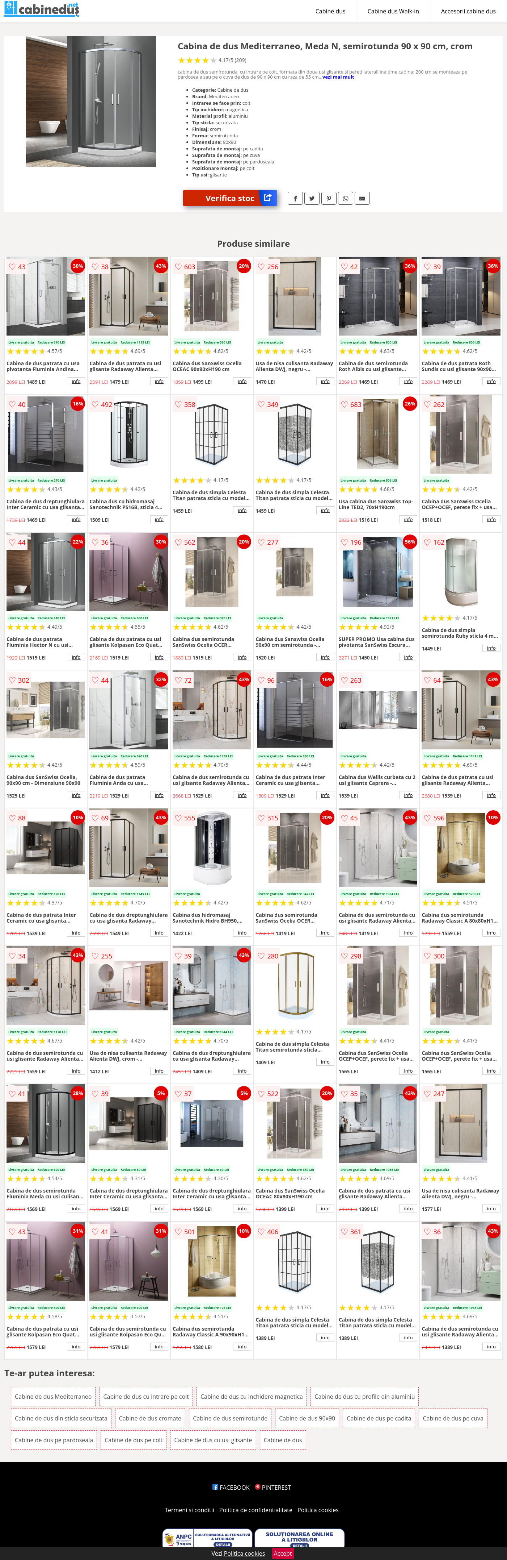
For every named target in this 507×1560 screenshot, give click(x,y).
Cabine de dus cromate (150, 1418)
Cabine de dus (283, 1440)
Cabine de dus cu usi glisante (213, 1440)
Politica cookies (318, 1510)
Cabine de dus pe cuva (453, 1418)
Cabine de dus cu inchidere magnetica (251, 1397)
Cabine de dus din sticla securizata (61, 1418)
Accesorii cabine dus (468, 11)
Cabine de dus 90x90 (307, 1418)
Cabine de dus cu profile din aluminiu (364, 1397)
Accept (283, 1553)
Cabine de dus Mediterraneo (53, 1397)
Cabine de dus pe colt (133, 1440)
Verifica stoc (241, 198)
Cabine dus (331, 11)
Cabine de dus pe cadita (379, 1418)
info (76, 381)
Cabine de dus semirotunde (230, 1418)
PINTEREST (273, 1488)
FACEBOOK (231, 1488)
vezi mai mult (338, 77)
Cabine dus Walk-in (393, 11)
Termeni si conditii (189, 1510)
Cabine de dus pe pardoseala (54, 1440)
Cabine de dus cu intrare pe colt (146, 1397)
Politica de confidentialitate (255, 1510)
